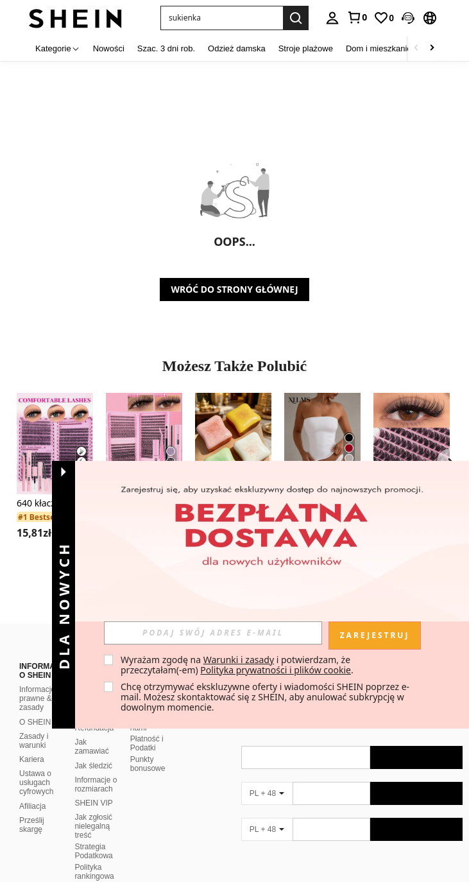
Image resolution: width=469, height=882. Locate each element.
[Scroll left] (416, 48)
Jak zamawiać (91, 747)
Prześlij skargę (31, 825)
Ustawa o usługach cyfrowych (36, 782)
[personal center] (332, 18)
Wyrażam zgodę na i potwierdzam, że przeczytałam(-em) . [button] (237, 664)
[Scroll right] (431, 48)
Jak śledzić (93, 765)
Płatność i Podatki (147, 743)
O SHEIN (35, 722)
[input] (213, 632)
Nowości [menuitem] (108, 48)
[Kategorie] (58, 48)
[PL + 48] (267, 793)
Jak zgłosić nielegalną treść (93, 826)
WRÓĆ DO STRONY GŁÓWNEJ (234, 289)
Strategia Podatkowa (93, 851)
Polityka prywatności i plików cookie (275, 670)
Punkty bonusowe (148, 764)
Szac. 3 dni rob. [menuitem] (166, 48)
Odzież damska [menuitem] (237, 48)
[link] (356, 17)
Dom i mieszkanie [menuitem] (379, 48)
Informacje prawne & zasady (37, 698)
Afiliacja (32, 806)
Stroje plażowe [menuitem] (305, 48)
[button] (408, 18)
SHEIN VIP (93, 803)
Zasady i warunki (33, 741)
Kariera (31, 759)
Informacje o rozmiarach (95, 784)
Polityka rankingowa (94, 872)
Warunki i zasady (238, 659)
